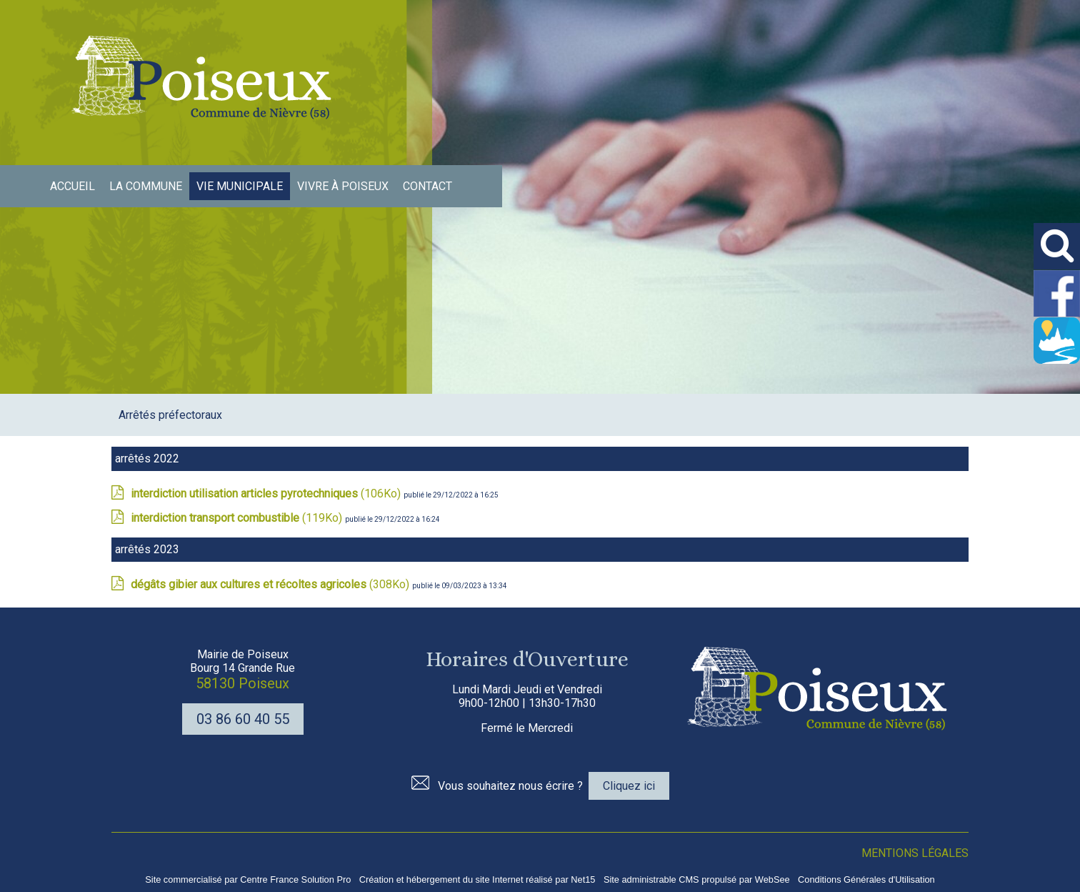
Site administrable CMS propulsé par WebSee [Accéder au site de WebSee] (697, 879)
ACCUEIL (72, 186)
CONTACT (427, 186)
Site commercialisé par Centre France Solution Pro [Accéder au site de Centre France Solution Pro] (248, 879)
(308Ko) (271, 584)
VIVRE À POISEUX (343, 186)
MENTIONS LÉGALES (915, 853)
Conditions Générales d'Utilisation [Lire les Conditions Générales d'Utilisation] (866, 879)
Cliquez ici (629, 786)
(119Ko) (238, 518)
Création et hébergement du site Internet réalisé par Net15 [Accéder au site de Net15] (477, 879)
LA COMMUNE (145, 186)
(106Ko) (267, 493)
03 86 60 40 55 (242, 719)
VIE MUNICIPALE (239, 186)
